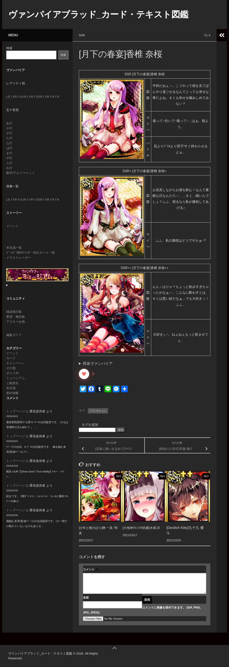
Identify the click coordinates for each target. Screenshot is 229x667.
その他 (11, 368)
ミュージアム (15, 378)
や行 (9, 158)
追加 (120, 430)
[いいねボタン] (84, 374)
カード (11, 358)
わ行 (9, 168)
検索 (9, 48)
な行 (9, 143)
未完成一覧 (14, 247)
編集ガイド (14, 335)
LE (8, 96)
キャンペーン (15, 363)
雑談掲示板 (14, 311)
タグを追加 (90, 425)
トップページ (15, 411)
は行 (9, 148)
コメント (90, 569)
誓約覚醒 (12, 393)
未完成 (11, 388)
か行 (9, 128)
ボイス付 (12, 373)
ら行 (9, 163)
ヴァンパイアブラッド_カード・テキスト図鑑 (98, 14)
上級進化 (12, 383)
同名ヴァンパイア (98, 364)
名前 (86, 597)
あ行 (9, 123)
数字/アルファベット (20, 173)
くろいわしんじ (98, 410)
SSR (82, 35)
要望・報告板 (15, 316)
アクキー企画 (15, 321)
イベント (12, 226)
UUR (22, 96)
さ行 (9, 133)
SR (47, 96)
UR (31, 96)
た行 (9, 138)
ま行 (9, 153)
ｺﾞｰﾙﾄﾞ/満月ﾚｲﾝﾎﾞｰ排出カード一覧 (30, 252)
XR (15, 96)
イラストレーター (18, 257)
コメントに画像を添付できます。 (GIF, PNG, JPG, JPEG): (142, 610)
